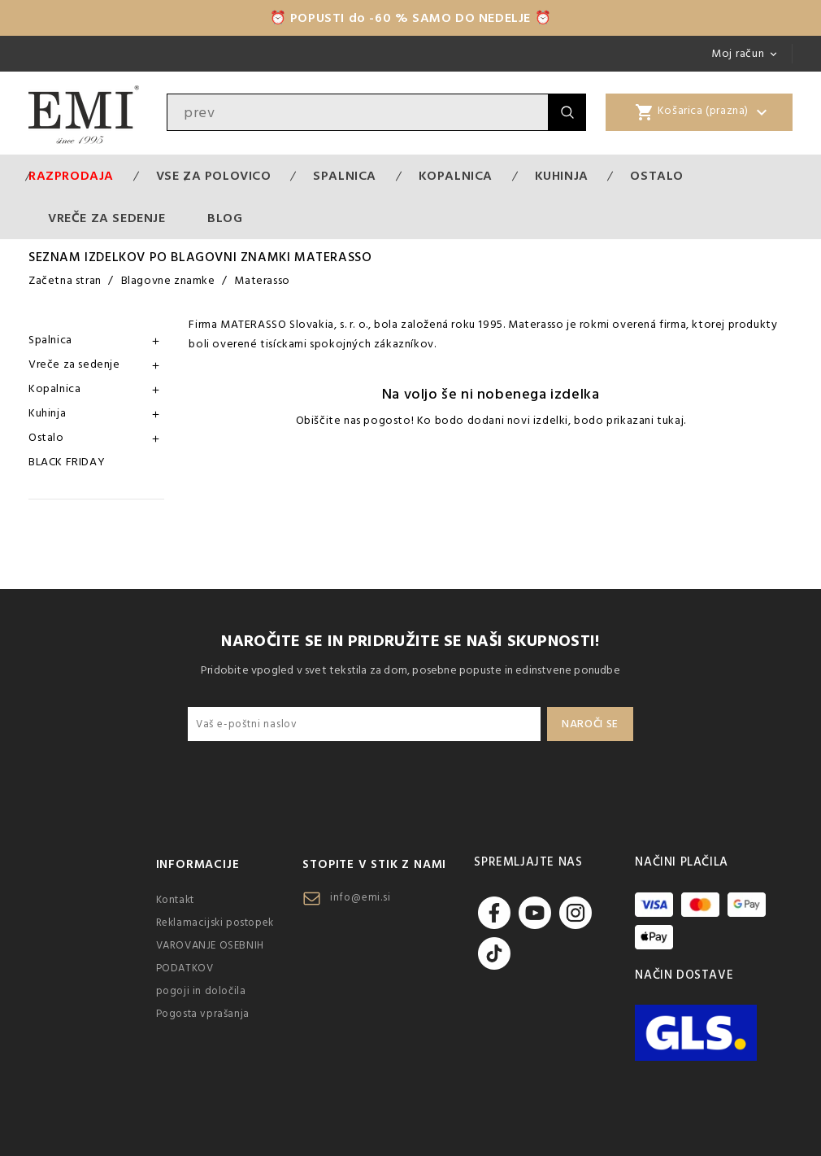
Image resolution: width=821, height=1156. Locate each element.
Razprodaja (71, 176)
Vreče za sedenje (107, 218)
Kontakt (175, 899)
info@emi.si (360, 897)
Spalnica (344, 176)
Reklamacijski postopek (215, 922)
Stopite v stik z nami (374, 864)
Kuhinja (562, 176)
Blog (224, 218)
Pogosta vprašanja (203, 1013)
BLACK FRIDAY (66, 462)
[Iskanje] (358, 112)
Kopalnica (456, 176)
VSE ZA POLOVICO (213, 176)
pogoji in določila (201, 991)
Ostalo (657, 176)
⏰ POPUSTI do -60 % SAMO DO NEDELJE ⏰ (411, 18)
